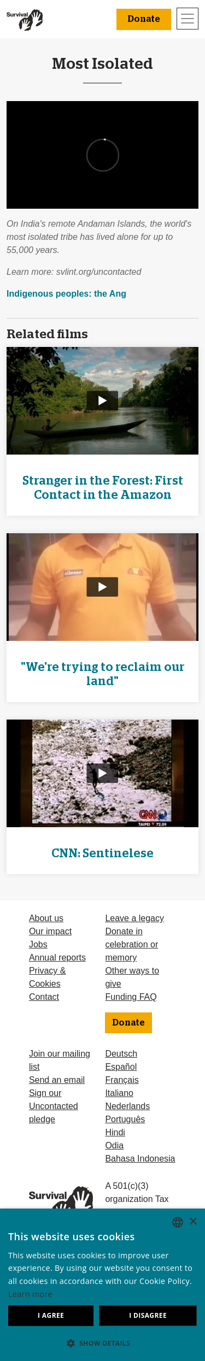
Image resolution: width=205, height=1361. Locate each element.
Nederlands (127, 1106)
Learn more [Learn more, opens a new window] (30, 1294)
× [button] (193, 1222)
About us (46, 918)
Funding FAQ (130, 996)
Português (125, 1119)
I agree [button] (51, 1315)
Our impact (50, 931)
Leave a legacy (134, 918)
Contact (44, 996)
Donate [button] (143, 19)
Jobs (38, 944)
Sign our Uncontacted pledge (53, 1106)
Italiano (119, 1093)
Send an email (57, 1080)
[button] (102, 1343)
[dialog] (102, 1285)
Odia (114, 1145)
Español (121, 1066)
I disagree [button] (148, 1315)
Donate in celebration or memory (131, 944)
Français (121, 1080)
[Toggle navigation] (187, 19)
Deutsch (121, 1053)
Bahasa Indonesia (140, 1158)
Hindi (115, 1132)
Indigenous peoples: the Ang (66, 293)
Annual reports (57, 957)
